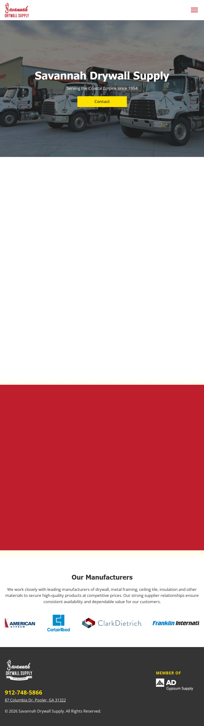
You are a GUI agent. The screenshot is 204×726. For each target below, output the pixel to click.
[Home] (19, 670)
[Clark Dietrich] (113, 623)
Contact (102, 101)
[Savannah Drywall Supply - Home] (17, 10)
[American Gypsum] (18, 623)
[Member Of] (177, 684)
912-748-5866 (23, 692)
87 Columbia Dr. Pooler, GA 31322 (35, 700)
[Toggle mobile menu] (194, 10)
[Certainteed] (59, 623)
